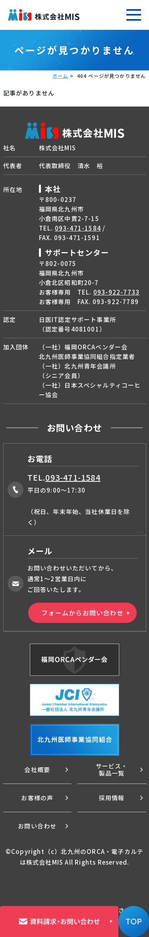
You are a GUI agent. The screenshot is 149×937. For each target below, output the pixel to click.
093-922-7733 (116, 292)
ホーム (60, 76)
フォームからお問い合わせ (82, 612)
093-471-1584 (78, 228)
